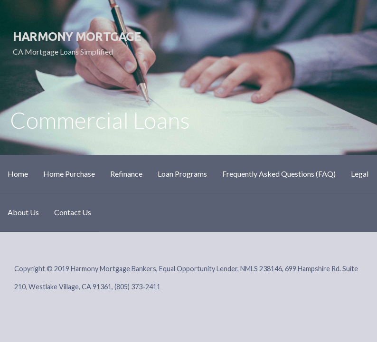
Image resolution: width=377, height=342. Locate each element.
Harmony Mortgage (77, 36)
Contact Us (72, 212)
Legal (359, 173)
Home (18, 173)
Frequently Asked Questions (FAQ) (279, 173)
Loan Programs (182, 173)
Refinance (126, 173)
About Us (23, 212)
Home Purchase (69, 173)
